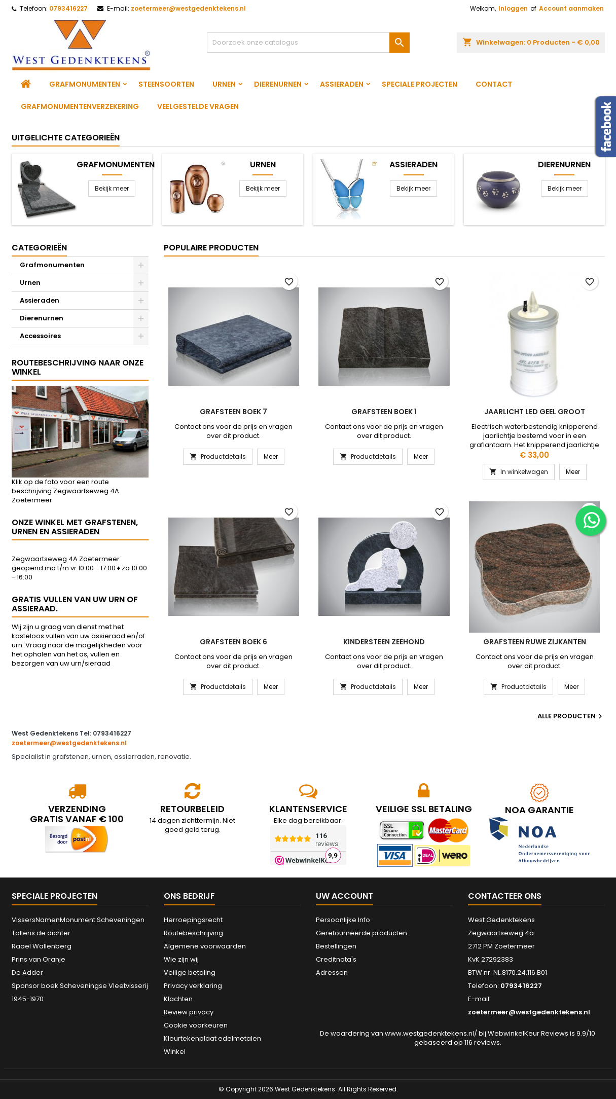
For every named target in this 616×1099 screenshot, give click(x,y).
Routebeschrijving (193, 933)
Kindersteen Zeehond (384, 642)
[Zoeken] (308, 42)
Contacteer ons (504, 896)
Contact (494, 84)
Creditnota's (336, 959)
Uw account (344, 896)
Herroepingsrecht (193, 920)
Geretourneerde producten (361, 933)
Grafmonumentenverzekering (80, 106)
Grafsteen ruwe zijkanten (534, 642)
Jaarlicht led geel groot (534, 412)
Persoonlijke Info (343, 920)
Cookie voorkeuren (196, 1025)
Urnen (224, 84)
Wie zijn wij (181, 959)
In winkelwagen (518, 471)
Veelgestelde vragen (198, 106)
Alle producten (571, 716)
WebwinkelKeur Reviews (528, 1033)
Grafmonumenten (84, 84)
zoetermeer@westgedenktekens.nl (188, 8)
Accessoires (40, 336)
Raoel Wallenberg (41, 946)
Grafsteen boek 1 (384, 412)
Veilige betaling (189, 972)
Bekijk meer (112, 188)
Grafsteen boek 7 (233, 412)
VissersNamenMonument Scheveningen (78, 920)
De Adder (27, 972)
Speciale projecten (419, 84)
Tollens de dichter (41, 933)
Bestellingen (336, 946)
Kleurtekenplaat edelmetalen (212, 1038)
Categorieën (39, 247)
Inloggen (513, 8)
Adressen (332, 972)
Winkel (175, 1051)
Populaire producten (211, 247)
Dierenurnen (278, 84)
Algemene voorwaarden (205, 946)
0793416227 (68, 8)
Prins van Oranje (38, 959)
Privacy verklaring (193, 986)
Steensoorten (166, 84)
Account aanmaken (571, 8)
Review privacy (188, 1012)
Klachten (178, 999)
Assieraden (342, 84)
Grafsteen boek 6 (233, 642)
